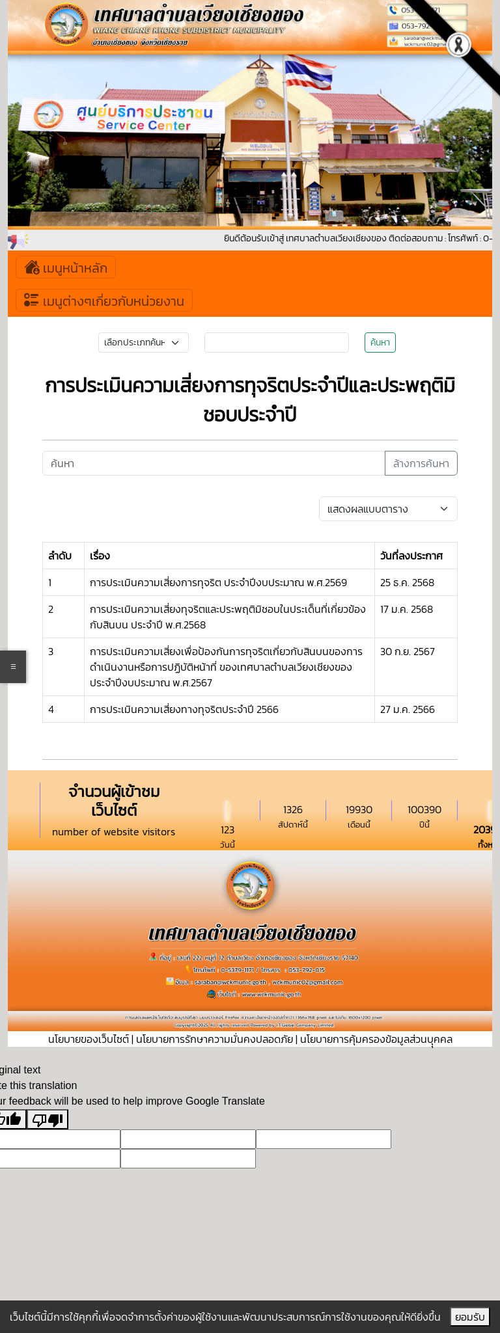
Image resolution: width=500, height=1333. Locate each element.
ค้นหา (380, 342)
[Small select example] (143, 342)
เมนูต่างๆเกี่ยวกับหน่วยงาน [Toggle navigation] (104, 300)
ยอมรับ (470, 1317)
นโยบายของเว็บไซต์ (88, 1039)
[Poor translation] (47, 1119)
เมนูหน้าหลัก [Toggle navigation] (65, 267)
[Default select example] (388, 508)
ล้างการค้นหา (421, 463)
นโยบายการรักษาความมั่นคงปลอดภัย (214, 1039)
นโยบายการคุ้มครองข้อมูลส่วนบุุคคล (376, 1039)
